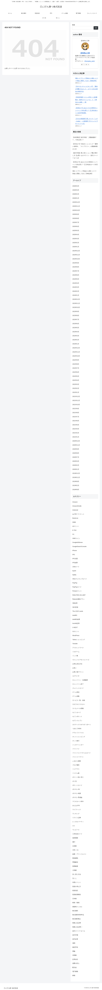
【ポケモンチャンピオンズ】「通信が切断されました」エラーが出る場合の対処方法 (86, 89)
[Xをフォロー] (84, 64)
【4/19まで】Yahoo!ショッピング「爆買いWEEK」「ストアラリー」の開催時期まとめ (85, 146)
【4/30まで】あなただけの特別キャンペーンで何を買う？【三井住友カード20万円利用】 (86, 110)
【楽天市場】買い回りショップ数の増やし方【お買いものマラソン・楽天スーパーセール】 (85, 155)
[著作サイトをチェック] (82, 64)
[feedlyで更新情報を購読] (86, 64)
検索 (73, 25)
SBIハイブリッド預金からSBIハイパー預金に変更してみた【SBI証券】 (84, 172)
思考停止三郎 (85, 53)
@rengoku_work (89, 61)
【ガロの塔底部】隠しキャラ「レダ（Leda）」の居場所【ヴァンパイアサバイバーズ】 (86, 121)
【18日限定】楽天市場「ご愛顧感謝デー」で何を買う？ (84, 139)
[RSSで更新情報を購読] (88, 64)
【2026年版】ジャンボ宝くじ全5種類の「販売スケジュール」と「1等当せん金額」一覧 (86, 99)
